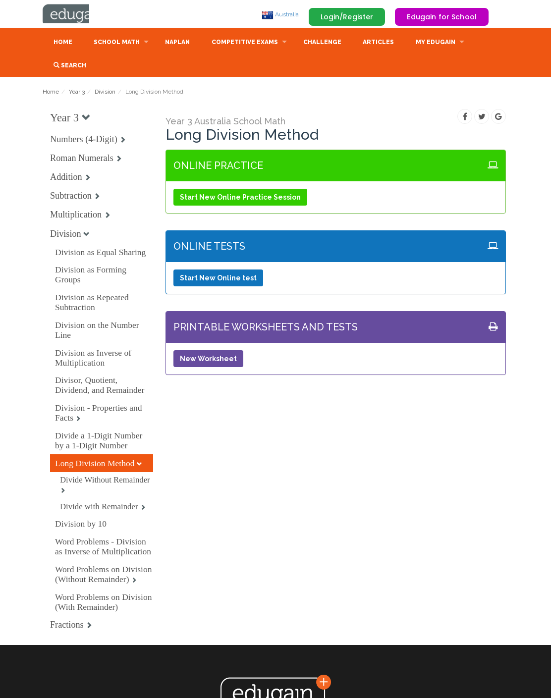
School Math (117, 43)
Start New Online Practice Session (240, 198)
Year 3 (77, 92)
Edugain (80, 14)
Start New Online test (218, 279)
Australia (280, 14)
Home (63, 43)
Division (105, 92)
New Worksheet (208, 360)
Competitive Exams (245, 43)
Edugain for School (442, 17)
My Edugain (435, 43)
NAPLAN (177, 43)
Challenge (322, 43)
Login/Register (347, 17)
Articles (378, 43)
